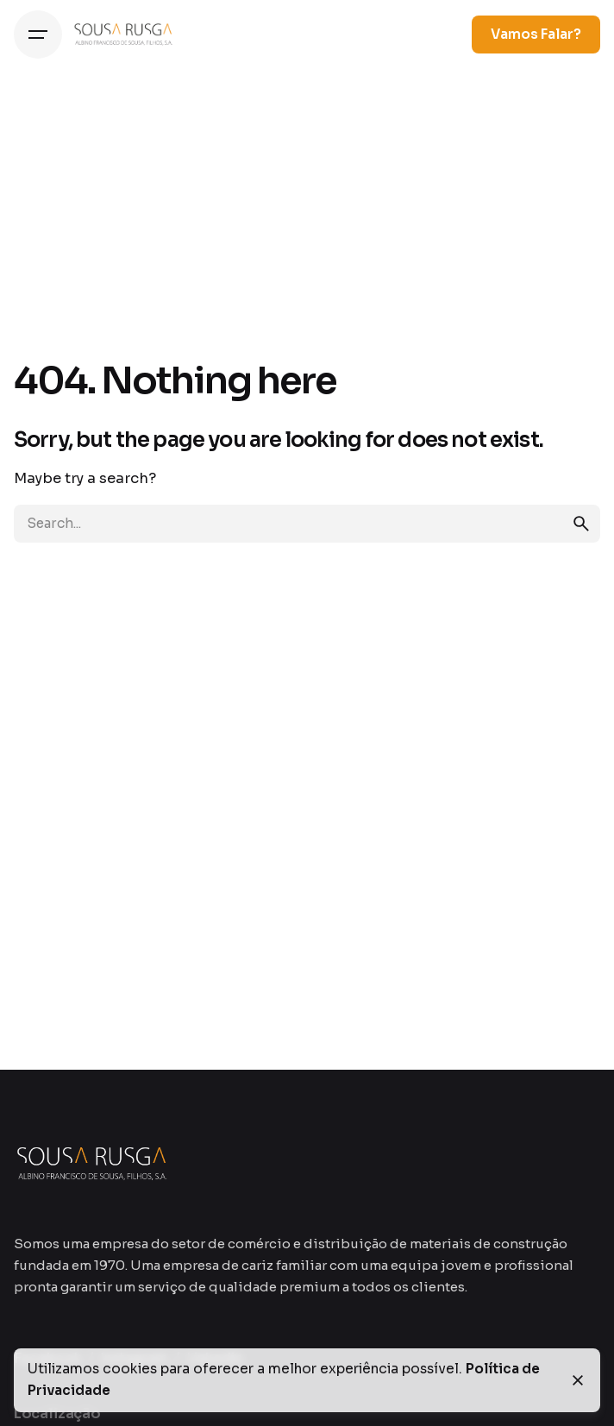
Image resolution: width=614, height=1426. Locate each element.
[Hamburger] (38, 34)
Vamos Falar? (536, 34)
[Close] (578, 1380)
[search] (581, 524)
